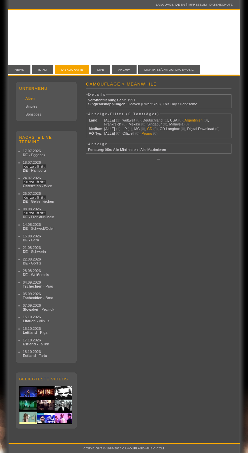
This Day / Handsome (180, 104)
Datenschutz (220, 4)
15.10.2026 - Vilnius (36, 319)
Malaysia (176, 124)
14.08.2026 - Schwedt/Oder (38, 226)
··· (158, 159)
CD (149, 129)
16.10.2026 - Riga (35, 330)
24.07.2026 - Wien (37, 182)
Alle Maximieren (153, 150)
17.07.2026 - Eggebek (34, 153)
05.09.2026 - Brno (38, 296)
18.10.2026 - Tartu (35, 354)
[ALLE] (109, 120)
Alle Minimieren (125, 150)
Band (42, 69)
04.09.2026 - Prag (38, 284)
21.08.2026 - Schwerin (34, 250)
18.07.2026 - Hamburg (34, 166)
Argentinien (194, 120)
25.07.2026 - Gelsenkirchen (38, 197)
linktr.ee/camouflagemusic (169, 69)
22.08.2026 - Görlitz (32, 261)
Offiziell (128, 133)
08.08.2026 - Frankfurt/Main (38, 213)
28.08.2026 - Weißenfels (36, 273)
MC (137, 129)
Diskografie (72, 69)
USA (173, 120)
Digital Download (200, 129)
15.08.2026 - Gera (32, 238)
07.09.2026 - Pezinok (38, 307)
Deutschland (152, 120)
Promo (147, 133)
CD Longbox (170, 129)
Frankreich (112, 124)
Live (100, 69)
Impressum (197, 4)
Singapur (154, 124)
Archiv (124, 69)
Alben (30, 98)
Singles (31, 106)
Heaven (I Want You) (144, 104)
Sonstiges (33, 114)
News (19, 69)
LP (124, 129)
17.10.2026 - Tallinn (36, 342)
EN (183, 4)
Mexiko (134, 124)
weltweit (128, 120)
